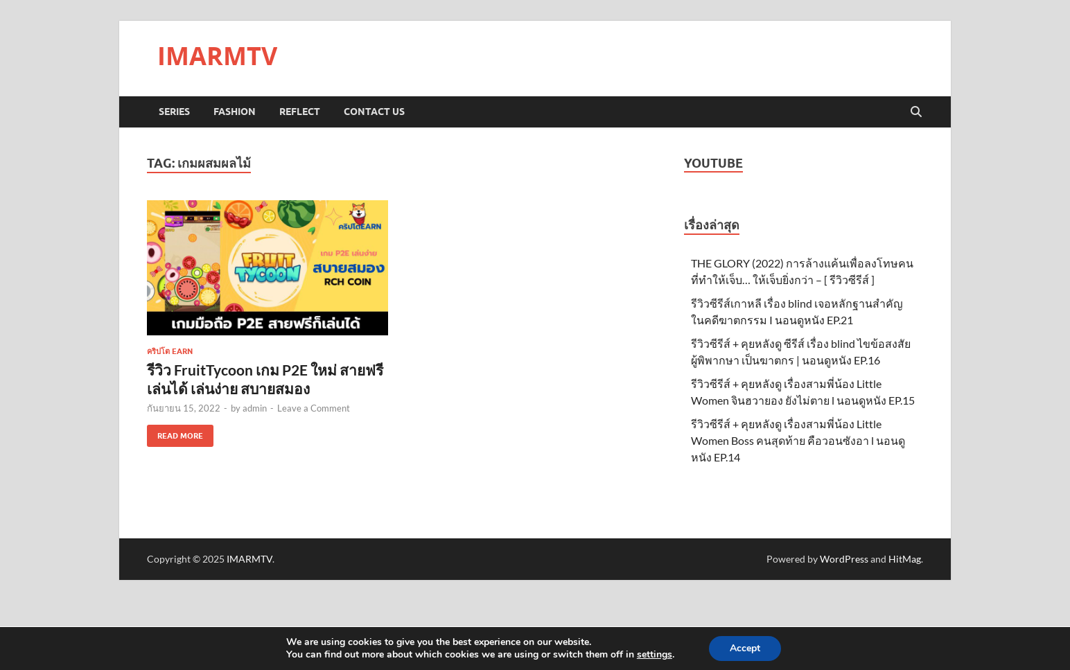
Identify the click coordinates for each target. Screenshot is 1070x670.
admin (255, 408)
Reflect (299, 111)
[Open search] (916, 112)
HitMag (904, 559)
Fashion (234, 111)
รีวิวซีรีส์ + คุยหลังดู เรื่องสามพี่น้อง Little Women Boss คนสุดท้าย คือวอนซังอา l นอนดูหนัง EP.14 (798, 440)
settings (654, 655)
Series (174, 111)
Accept (745, 648)
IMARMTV (217, 56)
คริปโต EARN (170, 351)
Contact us (374, 111)
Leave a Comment (313, 408)
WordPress (844, 559)
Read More (175, 433)
